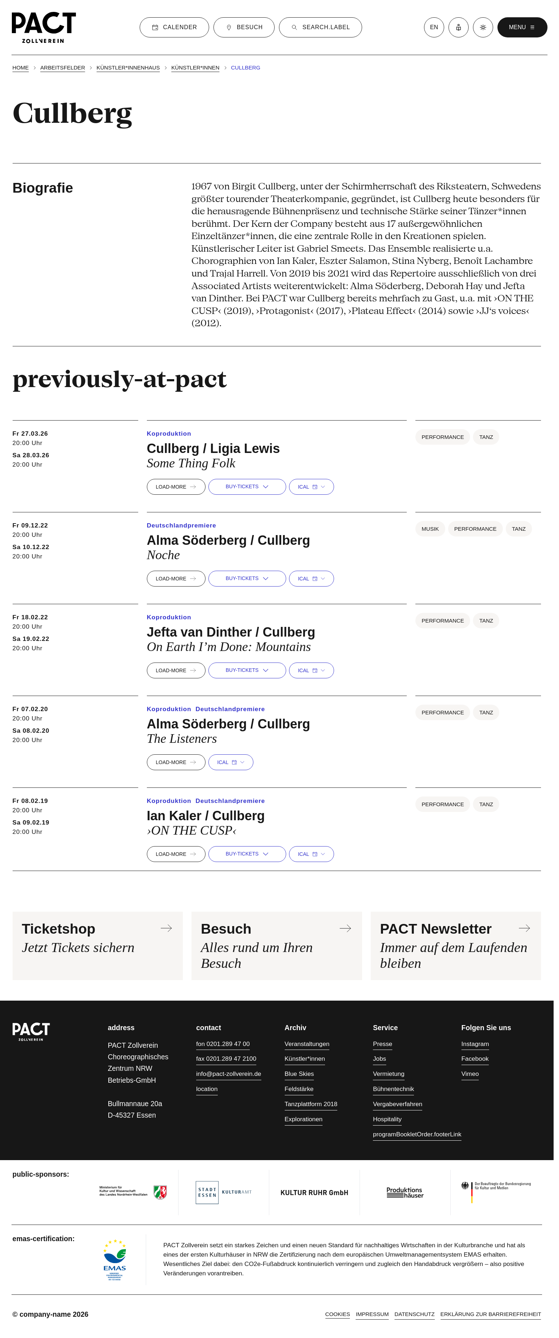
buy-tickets (247, 487)
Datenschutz (414, 1314)
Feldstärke (299, 1088)
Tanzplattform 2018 (311, 1104)
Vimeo (470, 1073)
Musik (430, 529)
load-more (176, 486)
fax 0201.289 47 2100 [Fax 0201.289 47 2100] (226, 1058)
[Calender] (174, 27)
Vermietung (388, 1073)
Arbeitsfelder (62, 67)
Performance (442, 437)
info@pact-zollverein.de (228, 1073)
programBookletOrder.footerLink (417, 1134)
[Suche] (320, 27)
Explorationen (304, 1119)
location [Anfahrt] (207, 1088)
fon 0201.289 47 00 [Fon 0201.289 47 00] (223, 1043)
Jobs (379, 1058)
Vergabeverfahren (397, 1104)
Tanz (486, 437)
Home (21, 67)
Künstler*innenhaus (128, 67)
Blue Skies (299, 1073)
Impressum (372, 1314)
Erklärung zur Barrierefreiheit (491, 1314)
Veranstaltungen (307, 1043)
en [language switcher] (434, 27)
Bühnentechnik (393, 1088)
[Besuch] (244, 27)
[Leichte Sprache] (458, 27)
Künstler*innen (195, 67)
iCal (311, 486)
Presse (382, 1043)
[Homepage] (44, 27)
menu (522, 27)
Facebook (475, 1058)
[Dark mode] (483, 27)
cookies (337, 1314)
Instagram (475, 1043)
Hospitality (387, 1119)
